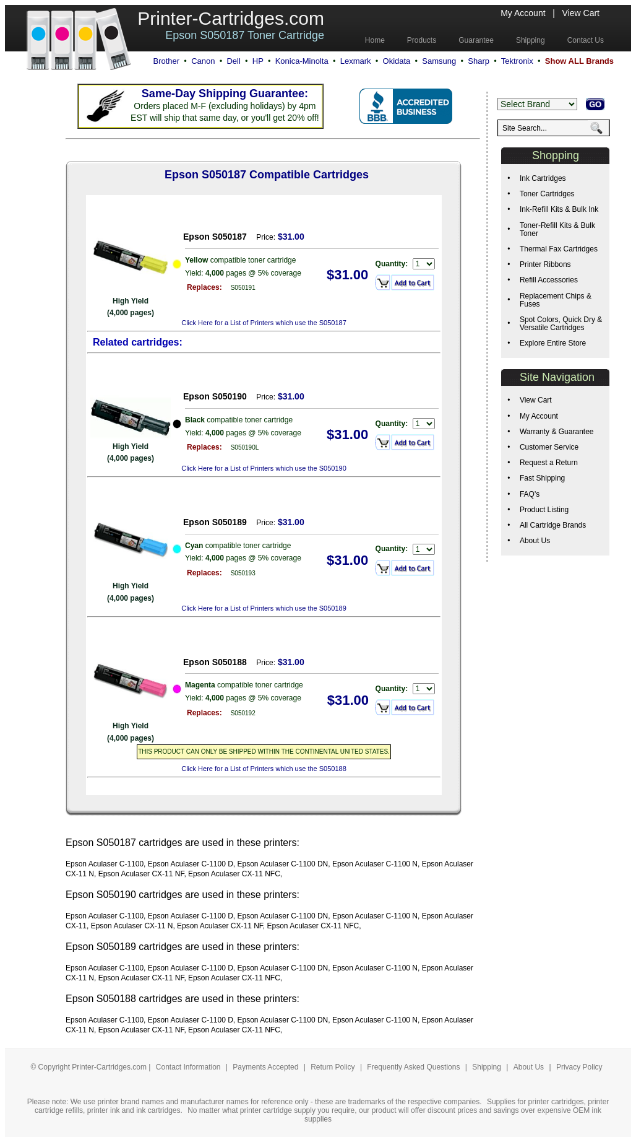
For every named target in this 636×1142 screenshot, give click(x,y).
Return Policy (334, 1067)
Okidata (397, 61)
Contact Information (188, 1067)
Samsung (439, 61)
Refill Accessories (549, 280)
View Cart (580, 13)
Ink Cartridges (543, 178)
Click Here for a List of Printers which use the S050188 (263, 768)
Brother (166, 61)
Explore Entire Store (553, 343)
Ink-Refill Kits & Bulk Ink (559, 209)
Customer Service (549, 447)
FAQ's (529, 494)
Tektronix (517, 61)
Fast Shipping (542, 478)
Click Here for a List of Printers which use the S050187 (263, 322)
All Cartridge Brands (553, 525)
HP (258, 61)
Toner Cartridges (547, 194)
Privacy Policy (579, 1067)
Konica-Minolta (302, 61)
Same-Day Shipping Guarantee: (225, 93)
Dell (233, 61)
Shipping (486, 1067)
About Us (535, 540)
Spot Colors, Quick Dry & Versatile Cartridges (561, 323)
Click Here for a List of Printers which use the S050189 (263, 608)
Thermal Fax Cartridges (559, 249)
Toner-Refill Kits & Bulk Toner (557, 229)
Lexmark (355, 61)
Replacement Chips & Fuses (555, 300)
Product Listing (544, 509)
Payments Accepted (266, 1067)
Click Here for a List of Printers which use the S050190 (263, 468)
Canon (203, 61)
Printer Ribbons (545, 264)
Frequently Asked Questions (414, 1067)
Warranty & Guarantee (557, 431)
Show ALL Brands (579, 61)
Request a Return (549, 462)
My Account (523, 13)
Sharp (478, 61)
